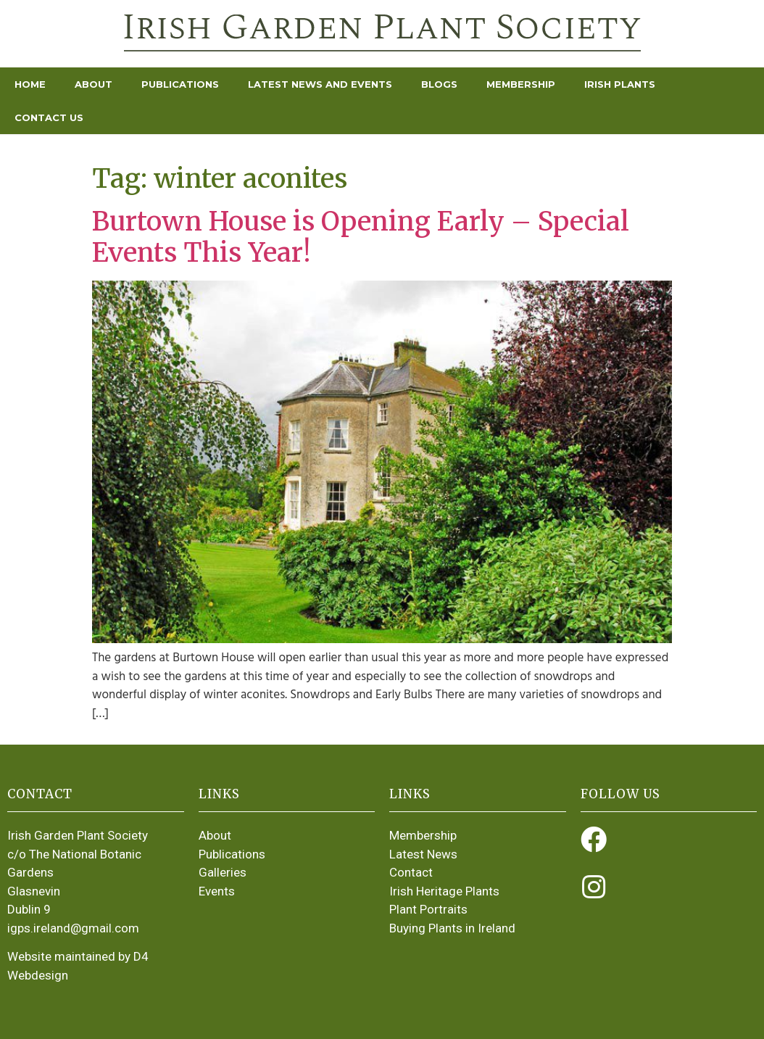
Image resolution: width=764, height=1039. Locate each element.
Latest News (423, 854)
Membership (520, 84)
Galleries (222, 872)
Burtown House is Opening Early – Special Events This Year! (360, 237)
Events (217, 891)
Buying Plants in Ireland (452, 928)
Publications (180, 84)
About (93, 84)
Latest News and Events (320, 84)
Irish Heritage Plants (444, 891)
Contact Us (48, 117)
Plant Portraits (428, 909)
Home (30, 84)
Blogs (439, 84)
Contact (411, 872)
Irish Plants (619, 84)
